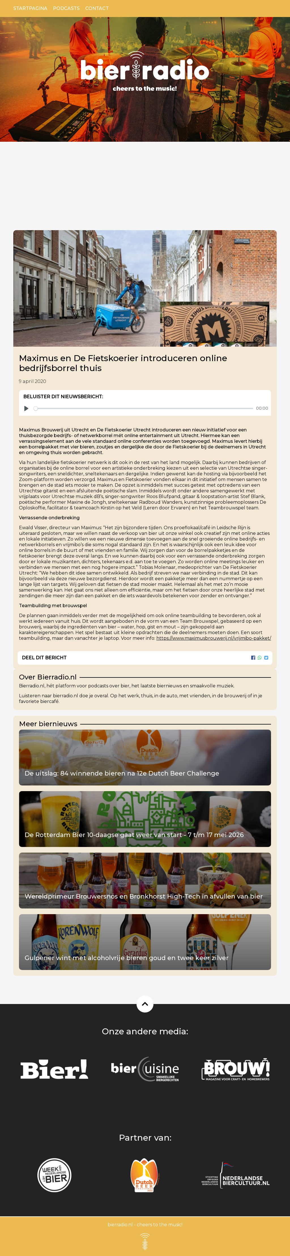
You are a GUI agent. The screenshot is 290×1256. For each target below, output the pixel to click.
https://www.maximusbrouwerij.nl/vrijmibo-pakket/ (213, 638)
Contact (97, 8)
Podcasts (66, 8)
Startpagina (30, 8)
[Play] (26, 408)
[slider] (143, 408)
